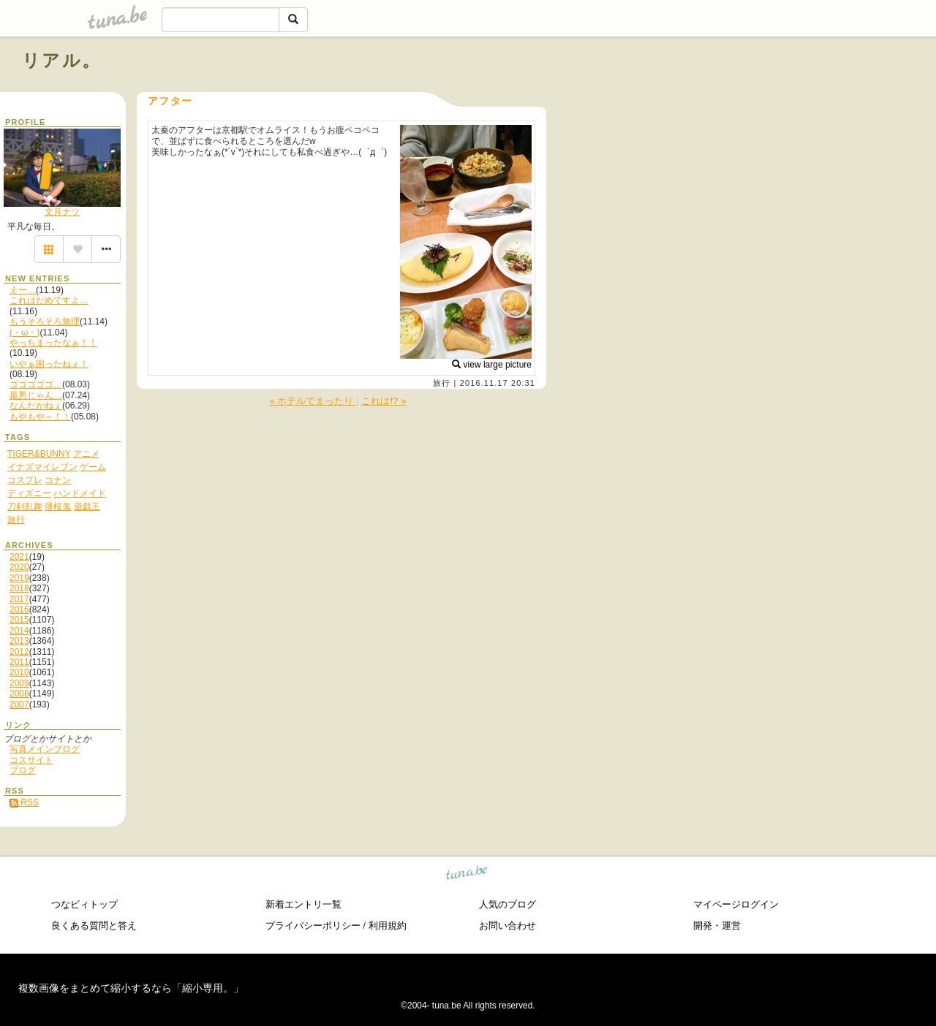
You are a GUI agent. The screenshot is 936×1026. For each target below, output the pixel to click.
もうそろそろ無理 (45, 321)
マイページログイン (736, 904)
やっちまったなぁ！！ (53, 343)
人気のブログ (507, 904)
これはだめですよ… (49, 300)
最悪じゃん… (36, 395)
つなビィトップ (84, 904)
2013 (19, 641)
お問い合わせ (507, 925)
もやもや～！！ (40, 416)
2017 (19, 599)
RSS (24, 802)
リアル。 (62, 60)
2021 (19, 557)
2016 (19, 609)
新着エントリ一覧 (303, 904)
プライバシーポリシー (313, 925)
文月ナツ (62, 212)
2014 (19, 631)
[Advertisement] (747, 93)
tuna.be (467, 874)
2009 (19, 683)
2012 (19, 652)
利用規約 (388, 925)
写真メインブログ (45, 749)
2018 (19, 588)
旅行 (441, 383)
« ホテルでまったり (312, 400)
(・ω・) (24, 332)
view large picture (492, 365)
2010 (19, 672)
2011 (19, 662)
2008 (19, 693)
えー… (23, 290)
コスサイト (31, 760)
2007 (19, 704)
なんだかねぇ (36, 405)
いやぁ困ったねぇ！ (49, 364)
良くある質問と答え (94, 925)
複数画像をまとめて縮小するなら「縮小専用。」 (131, 988)
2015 (19, 620)
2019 (19, 578)
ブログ (23, 770)
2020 (19, 567)
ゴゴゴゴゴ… (36, 384)
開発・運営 (717, 925)
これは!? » (383, 400)
